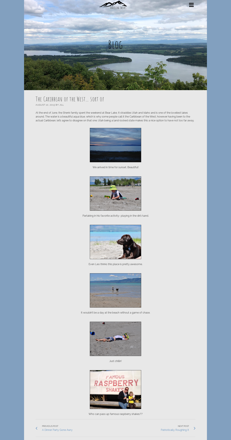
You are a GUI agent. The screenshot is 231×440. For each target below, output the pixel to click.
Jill (62, 105)
